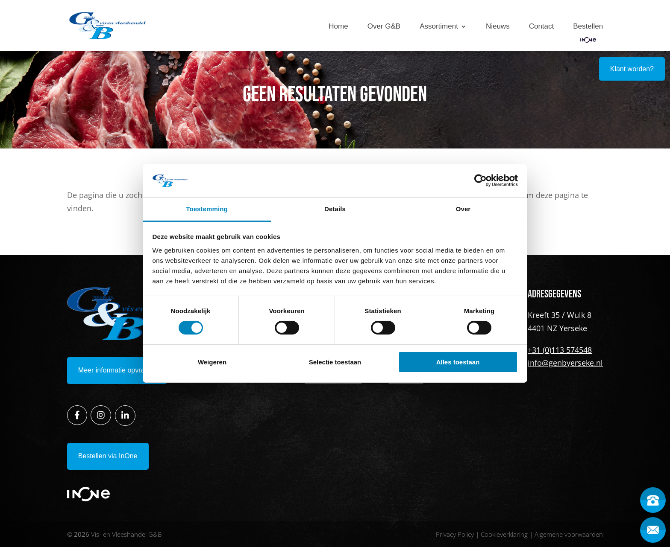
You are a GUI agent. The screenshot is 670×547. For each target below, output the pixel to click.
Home (338, 26)
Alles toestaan (458, 362)
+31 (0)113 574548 (560, 350)
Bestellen (588, 26)
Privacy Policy (455, 534)
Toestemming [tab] (207, 208)
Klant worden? (632, 69)
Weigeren (212, 362)
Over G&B (383, 26)
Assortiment (439, 26)
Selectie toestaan (335, 362)
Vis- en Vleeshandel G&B (126, 534)
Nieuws (498, 26)
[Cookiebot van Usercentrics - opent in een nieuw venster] (480, 180)
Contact (541, 26)
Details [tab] (335, 208)
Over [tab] (463, 208)
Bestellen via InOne (108, 456)
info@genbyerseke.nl (565, 363)
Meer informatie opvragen (117, 370)
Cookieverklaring (504, 534)
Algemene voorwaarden (569, 534)
